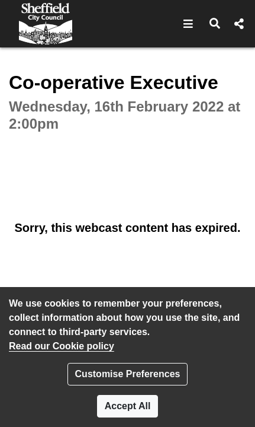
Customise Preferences (127, 374)
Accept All (128, 406)
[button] (188, 23)
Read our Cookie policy (61, 346)
